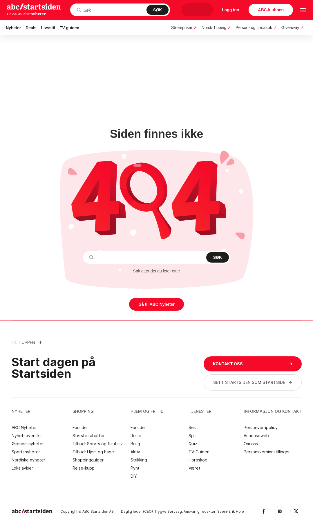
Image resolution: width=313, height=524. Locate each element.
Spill (192, 436)
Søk (192, 428)
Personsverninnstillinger (267, 452)
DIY (134, 476)
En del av (27, 14)
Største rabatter (89, 436)
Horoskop (198, 460)
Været (194, 468)
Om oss (251, 444)
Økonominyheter (28, 444)
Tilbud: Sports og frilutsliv (98, 444)
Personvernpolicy (261, 428)
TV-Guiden (199, 452)
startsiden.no (34, 6)
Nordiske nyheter (28, 460)
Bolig (135, 444)
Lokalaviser (22, 468)
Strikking (139, 460)
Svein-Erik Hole (230, 511)
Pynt (135, 468)
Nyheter (13, 27)
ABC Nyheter (24, 428)
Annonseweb (256, 436)
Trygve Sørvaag (168, 511)
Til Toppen (27, 342)
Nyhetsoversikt (26, 436)
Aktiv (135, 452)
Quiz (193, 444)
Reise (136, 436)
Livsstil (48, 27)
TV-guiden (69, 27)
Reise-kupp (84, 468)
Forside (80, 428)
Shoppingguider (88, 460)
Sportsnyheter (26, 452)
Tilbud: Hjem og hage (93, 452)
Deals (31, 27)
